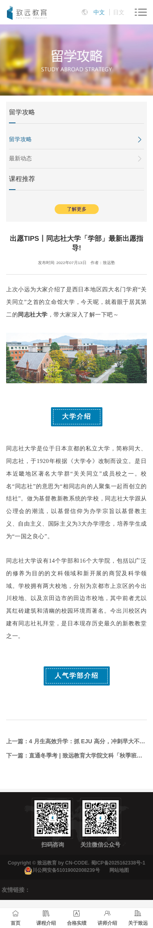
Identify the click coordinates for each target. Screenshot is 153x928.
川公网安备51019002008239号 (66, 870)
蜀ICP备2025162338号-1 (118, 863)
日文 (118, 12)
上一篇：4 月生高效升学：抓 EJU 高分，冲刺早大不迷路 (76, 741)
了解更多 (76, 209)
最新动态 (20, 158)
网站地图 (119, 870)
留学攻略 (20, 139)
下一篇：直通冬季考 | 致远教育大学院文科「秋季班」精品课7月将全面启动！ (76, 755)
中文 (99, 12)
